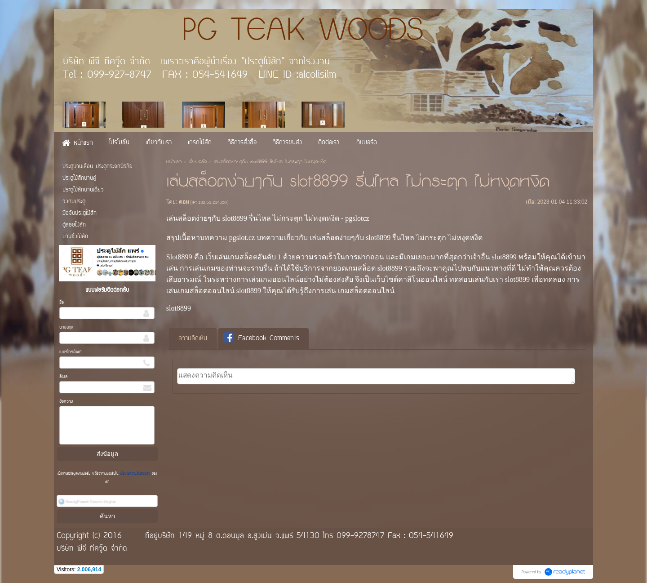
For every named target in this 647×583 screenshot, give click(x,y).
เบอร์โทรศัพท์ (70, 352)
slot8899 (178, 308)
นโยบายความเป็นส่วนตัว (135, 473)
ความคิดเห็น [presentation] (192, 338)
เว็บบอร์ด (198, 162)
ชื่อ (61, 302)
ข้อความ (66, 401)
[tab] (193, 339)
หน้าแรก (174, 162)
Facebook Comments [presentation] (261, 338)
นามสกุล (66, 327)
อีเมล (63, 377)
